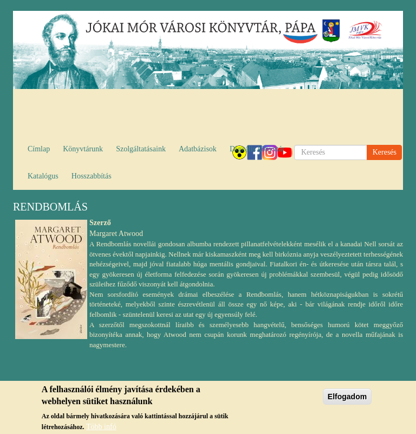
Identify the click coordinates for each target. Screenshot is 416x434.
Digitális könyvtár (257, 149)
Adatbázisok (198, 149)
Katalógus (43, 176)
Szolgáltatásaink (141, 149)
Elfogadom (347, 399)
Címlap (39, 149)
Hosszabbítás (92, 176)
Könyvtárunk (83, 149)
